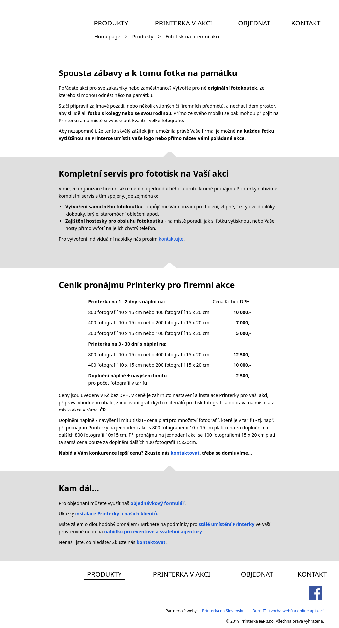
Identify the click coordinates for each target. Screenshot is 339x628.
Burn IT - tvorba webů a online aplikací (288, 611)
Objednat (254, 23)
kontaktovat (185, 453)
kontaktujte (171, 239)
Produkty (111, 23)
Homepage (107, 36)
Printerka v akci (183, 23)
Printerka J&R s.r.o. (258, 621)
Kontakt (306, 23)
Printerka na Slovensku (223, 611)
